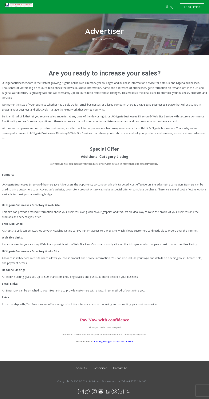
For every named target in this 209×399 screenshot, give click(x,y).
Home (95, 39)
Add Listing (192, 7)
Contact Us (120, 368)
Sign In (174, 7)
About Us (82, 368)
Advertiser (100, 368)
